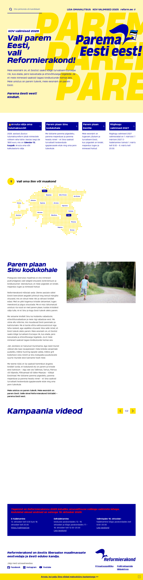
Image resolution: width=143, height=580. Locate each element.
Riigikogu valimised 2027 (122, 126)
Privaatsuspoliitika (104, 566)
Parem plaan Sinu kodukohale (62, 126)
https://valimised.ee (20, 528)
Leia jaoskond (60, 531)
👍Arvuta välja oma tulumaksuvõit (24, 126)
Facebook (13, 567)
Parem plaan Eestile (94, 126)
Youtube (45, 567)
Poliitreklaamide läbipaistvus (125, 567)
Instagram (30, 567)
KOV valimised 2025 (106, 9)
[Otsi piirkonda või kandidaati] (27, 9)
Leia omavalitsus (79, 9)
